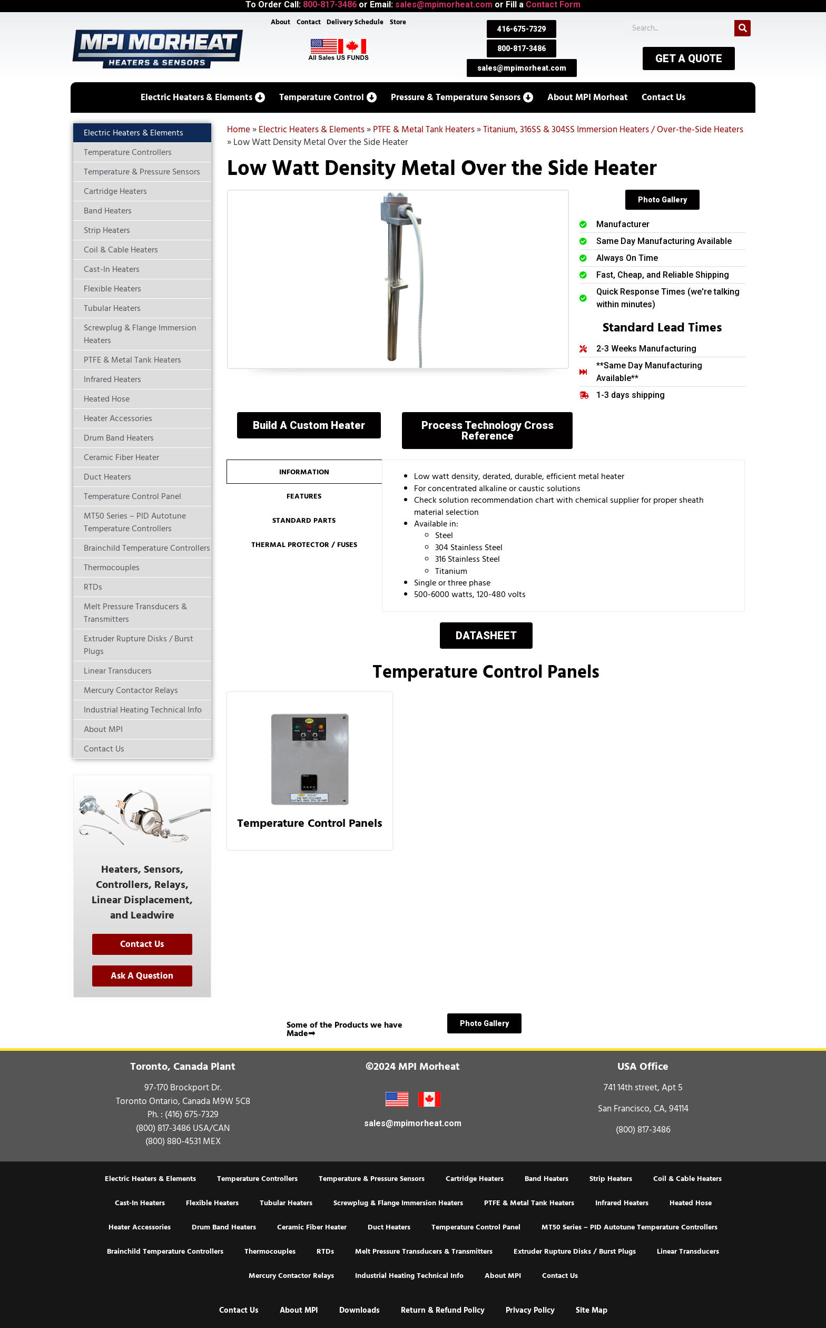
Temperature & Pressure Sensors (372, 1179)
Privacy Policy (530, 1310)
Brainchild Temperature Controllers (165, 1251)
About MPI (503, 1276)
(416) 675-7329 (192, 1114)
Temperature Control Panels (309, 823)
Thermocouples (270, 1251)
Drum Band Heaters (224, 1227)
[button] (203, 97)
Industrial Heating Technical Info (409, 1276)
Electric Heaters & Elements (312, 129)
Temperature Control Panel (475, 1227)
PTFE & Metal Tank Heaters (424, 129)
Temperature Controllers (257, 1179)
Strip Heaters (610, 1179)
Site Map (591, 1310)
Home (238, 129)
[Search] (742, 28)
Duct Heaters (389, 1227)
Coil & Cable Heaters (687, 1179)
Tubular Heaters (286, 1203)
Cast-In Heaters (140, 1203)
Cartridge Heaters (475, 1179)
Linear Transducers (688, 1251)
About (280, 22)
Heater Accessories (140, 1227)
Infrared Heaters (621, 1203)
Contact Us (560, 1276)
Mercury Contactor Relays (291, 1276)
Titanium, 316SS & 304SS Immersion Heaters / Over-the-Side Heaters (613, 129)
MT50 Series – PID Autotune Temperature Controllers (629, 1227)
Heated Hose (691, 1203)
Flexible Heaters (212, 1203)
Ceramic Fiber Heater (312, 1227)
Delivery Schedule (355, 22)
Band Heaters (546, 1179)
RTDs (325, 1251)
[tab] (304, 472)
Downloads (359, 1310)
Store (398, 22)
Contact (308, 22)
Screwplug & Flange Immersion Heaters (398, 1203)
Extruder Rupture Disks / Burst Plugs (575, 1251)
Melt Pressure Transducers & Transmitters (424, 1251)
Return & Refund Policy (443, 1310)
